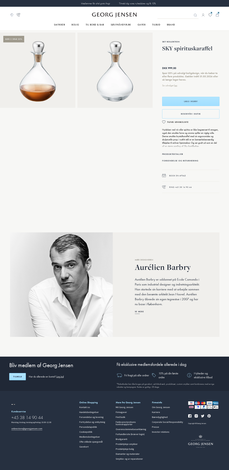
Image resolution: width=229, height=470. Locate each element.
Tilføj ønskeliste (178, 122)
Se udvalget (168, 85)
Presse (155, 427)
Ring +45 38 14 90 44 (177, 187)
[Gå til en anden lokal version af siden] (13, 404)
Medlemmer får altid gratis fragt (95, 3)
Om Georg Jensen (161, 407)
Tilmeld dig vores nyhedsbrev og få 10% (137, 3)
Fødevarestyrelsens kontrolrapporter (126, 423)
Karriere (156, 412)
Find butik (120, 417)
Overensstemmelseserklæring (131, 429)
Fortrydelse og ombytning (92, 422)
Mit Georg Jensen (124, 407)
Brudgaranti (121, 439)
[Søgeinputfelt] (178, 15)
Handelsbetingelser (89, 412)
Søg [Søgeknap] (195, 15)
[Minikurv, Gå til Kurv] (217, 15)
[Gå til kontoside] (203, 15)
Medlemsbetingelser (89, 437)
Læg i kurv (191, 101)
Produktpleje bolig (125, 449)
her (175, 85)
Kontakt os (84, 407)
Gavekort (84, 447)
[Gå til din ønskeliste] (210, 15)
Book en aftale (174, 175)
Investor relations (160, 432)
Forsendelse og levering (91, 417)
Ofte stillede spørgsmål (91, 442)
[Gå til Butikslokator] (11, 15)
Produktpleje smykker (127, 444)
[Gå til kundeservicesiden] (18, 15)
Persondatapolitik (88, 427)
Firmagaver (121, 412)
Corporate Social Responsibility (167, 422)
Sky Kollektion (171, 41)
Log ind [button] (60, 376)
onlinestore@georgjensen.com (26, 428)
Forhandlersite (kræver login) (130, 434)
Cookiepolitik (85, 432)
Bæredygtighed (160, 417)
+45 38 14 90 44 (27, 417)
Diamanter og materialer (128, 454)
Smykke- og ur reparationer (129, 459)
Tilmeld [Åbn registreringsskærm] (17, 376)
